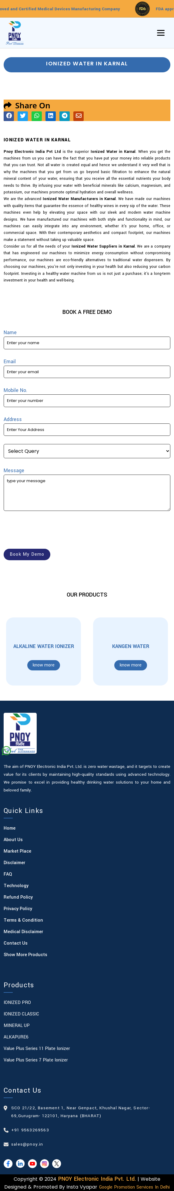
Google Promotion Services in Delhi (134, 1187)
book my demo (27, 554)
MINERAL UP (17, 1025)
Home (9, 828)
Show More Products (25, 955)
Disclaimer (14, 863)
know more (44, 665)
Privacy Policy (18, 909)
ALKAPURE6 (16, 1037)
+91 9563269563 (30, 1130)
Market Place (17, 851)
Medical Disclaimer (23, 932)
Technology (16, 886)
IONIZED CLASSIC (21, 1014)
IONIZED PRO (17, 1002)
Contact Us (16, 943)
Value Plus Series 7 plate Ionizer (36, 1060)
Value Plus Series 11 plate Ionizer (37, 1048)
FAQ (8, 874)
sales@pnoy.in (27, 1144)
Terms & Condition (23, 920)
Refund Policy (18, 897)
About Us (13, 840)
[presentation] (50, 531)
